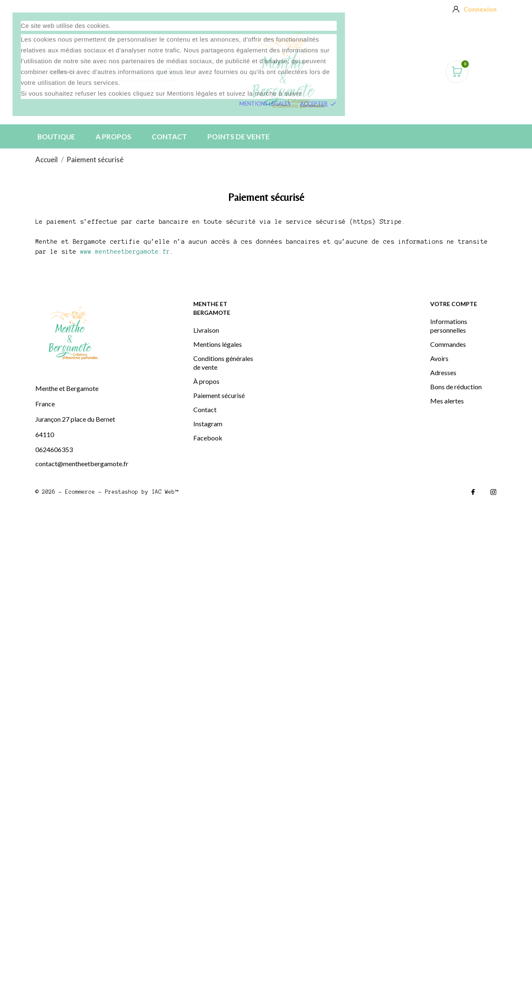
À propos (206, 381)
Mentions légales (265, 103)
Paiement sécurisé (219, 395)
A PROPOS (113, 136)
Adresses (443, 372)
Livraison (206, 330)
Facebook (207, 438)
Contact (169, 136)
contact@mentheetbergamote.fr (81, 463)
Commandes (448, 344)
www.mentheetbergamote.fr (125, 251)
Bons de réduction (456, 387)
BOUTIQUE (56, 136)
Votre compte (453, 303)
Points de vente (238, 136)
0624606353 (54, 449)
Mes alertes (447, 401)
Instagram (207, 424)
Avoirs (439, 358)
